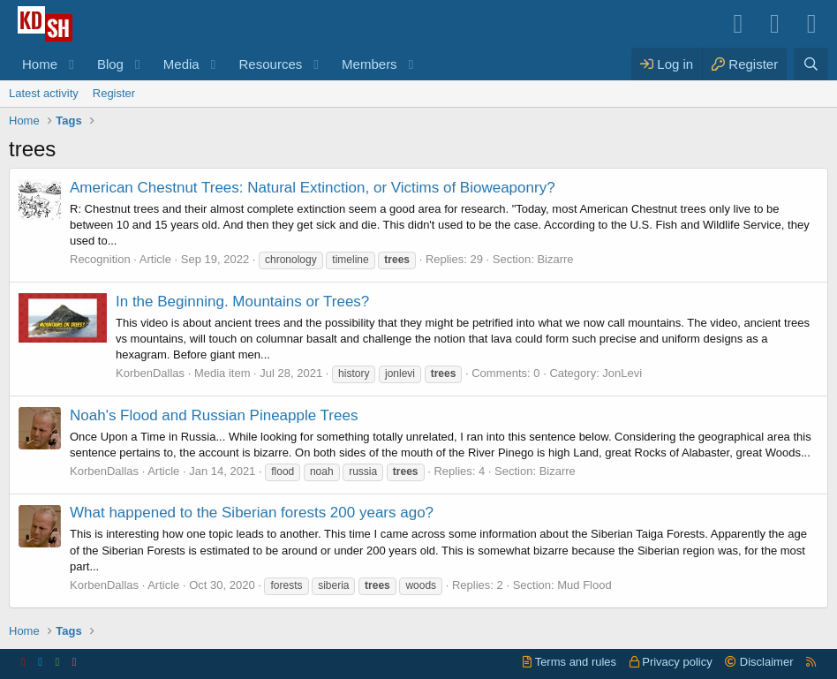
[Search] (811, 64)
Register (114, 93)
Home (39, 64)
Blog (110, 64)
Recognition (100, 259)
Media (181, 64)
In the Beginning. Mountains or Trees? (242, 301)
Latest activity (44, 93)
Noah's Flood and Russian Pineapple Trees (214, 415)
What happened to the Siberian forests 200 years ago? (252, 512)
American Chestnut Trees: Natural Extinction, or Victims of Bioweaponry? (312, 187)
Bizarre (555, 259)
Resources (271, 64)
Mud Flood (584, 585)
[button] (71, 64)
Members (369, 64)
